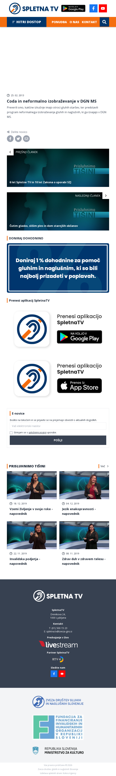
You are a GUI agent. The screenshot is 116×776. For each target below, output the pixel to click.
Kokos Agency (69, 773)
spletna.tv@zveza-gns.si (59, 631)
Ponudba (59, 22)
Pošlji (58, 440)
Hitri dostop (26, 22)
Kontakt (89, 22)
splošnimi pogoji (37, 432)
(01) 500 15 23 (59, 628)
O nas (74, 22)
